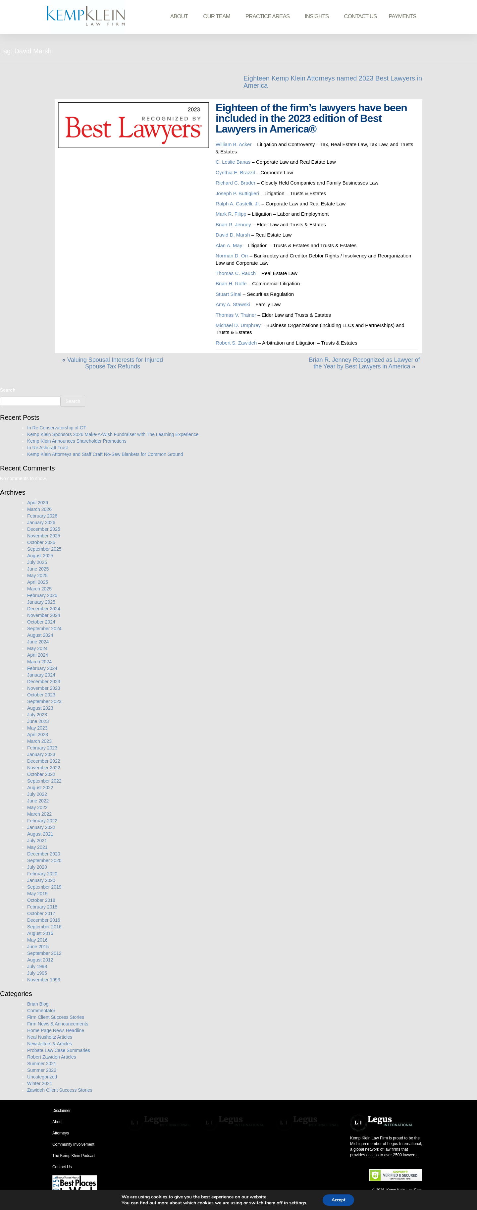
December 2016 (43, 920)
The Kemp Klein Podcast (73, 1156)
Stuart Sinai (228, 294)
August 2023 (40, 708)
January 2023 (41, 754)
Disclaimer (61, 1111)
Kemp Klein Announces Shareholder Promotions (77, 441)
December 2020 (43, 853)
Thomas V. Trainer (236, 315)
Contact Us (360, 16)
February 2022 (42, 820)
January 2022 (41, 827)
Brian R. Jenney (233, 224)
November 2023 (43, 688)
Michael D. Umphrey (238, 325)
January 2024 (41, 675)
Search (8, 390)
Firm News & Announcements (57, 1023)
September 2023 (44, 701)
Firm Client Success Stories (55, 1017)
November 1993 (43, 979)
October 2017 (41, 913)
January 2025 (41, 602)
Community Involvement (73, 1144)
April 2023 (37, 734)
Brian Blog (38, 1004)
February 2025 (42, 595)
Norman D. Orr (232, 255)
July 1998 (37, 966)
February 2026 (42, 516)
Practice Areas (269, 16)
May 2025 (37, 575)
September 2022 (44, 781)
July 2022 (37, 794)
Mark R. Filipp (232, 214)
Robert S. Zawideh (236, 343)
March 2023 (39, 741)
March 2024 (39, 661)
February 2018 (42, 906)
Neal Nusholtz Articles (49, 1037)
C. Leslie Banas (233, 162)
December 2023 (43, 681)
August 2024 (40, 635)
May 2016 (37, 940)
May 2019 (37, 893)
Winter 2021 (39, 1083)
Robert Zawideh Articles (51, 1057)
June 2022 (38, 800)
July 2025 (37, 562)
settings (296, 1203)
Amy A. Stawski (233, 304)
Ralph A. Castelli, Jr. (238, 203)
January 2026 (41, 522)
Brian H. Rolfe (231, 283)
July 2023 (37, 714)
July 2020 (37, 867)
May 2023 (37, 728)
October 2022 (41, 774)
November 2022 (43, 767)
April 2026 (37, 502)
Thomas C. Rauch (236, 273)
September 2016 (44, 926)
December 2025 (43, 529)
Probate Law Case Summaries (58, 1050)
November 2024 (43, 615)
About (180, 16)
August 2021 (40, 834)
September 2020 (44, 860)
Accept (338, 1199)
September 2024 (44, 628)
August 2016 (40, 933)
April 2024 (37, 655)
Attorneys (60, 1133)
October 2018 (41, 900)
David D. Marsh (233, 235)
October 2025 (41, 542)
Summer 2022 (41, 1070)
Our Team (218, 16)
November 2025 (43, 535)
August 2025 (40, 555)
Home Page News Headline (55, 1030)
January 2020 (41, 880)
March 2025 (39, 588)
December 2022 (43, 761)
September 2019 (44, 887)
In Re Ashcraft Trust (47, 447)
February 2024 (42, 668)
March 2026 (39, 509)
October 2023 (41, 694)
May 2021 (37, 847)
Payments (402, 16)
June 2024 (38, 641)
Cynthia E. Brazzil (235, 172)
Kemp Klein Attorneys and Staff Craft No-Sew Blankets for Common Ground (105, 454)
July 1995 (37, 973)
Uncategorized (42, 1076)
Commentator (41, 1010)
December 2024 (43, 608)
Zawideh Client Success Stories (59, 1090)
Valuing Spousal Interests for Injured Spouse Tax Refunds (115, 363)
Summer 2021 (41, 1063)
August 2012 (40, 959)
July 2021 (37, 840)
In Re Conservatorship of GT (56, 427)
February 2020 (42, 873)
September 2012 (44, 953)
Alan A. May (229, 245)
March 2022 (39, 814)
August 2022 (40, 787)
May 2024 (37, 648)
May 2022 (37, 807)
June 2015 (38, 946)
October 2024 (41, 622)
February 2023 (42, 747)
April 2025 (37, 582)
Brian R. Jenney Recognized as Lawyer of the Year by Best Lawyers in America (364, 363)
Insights (318, 16)
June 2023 (38, 721)
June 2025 (38, 569)
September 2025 (44, 549)
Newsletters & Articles (49, 1043)
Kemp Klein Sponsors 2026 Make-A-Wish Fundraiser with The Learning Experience (112, 434)
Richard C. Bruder (235, 183)
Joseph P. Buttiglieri (237, 193)
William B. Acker (233, 144)
